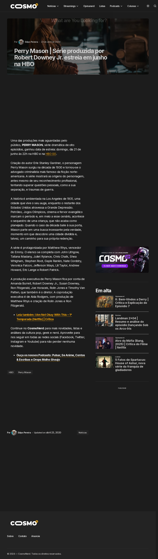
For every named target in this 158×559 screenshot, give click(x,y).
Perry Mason (24, 372)
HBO (11, 372)
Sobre (10, 536)
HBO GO (51, 154)
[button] (148, 6)
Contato (22, 536)
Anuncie (35, 536)
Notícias (83, 432)
